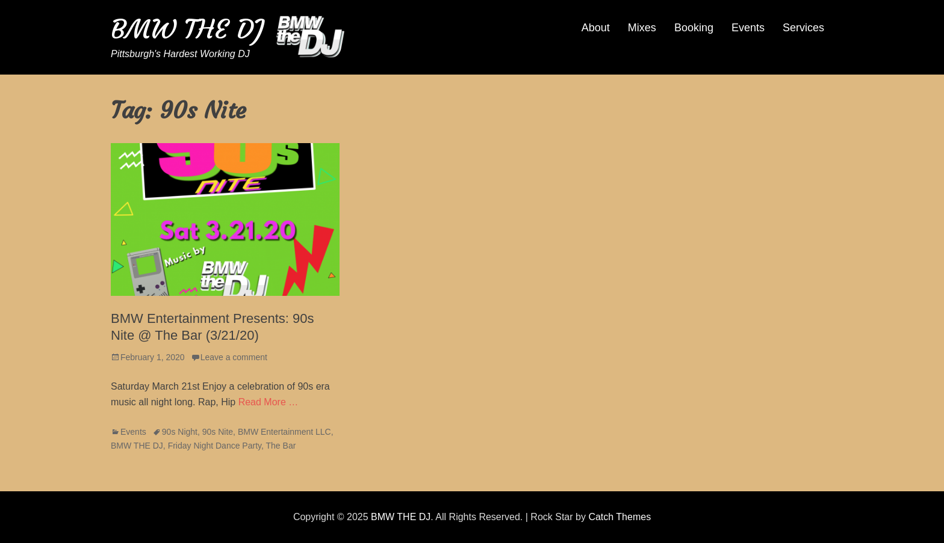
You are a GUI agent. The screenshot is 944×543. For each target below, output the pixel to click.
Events (748, 28)
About (596, 28)
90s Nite (217, 432)
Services (803, 28)
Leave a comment (233, 357)
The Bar (281, 445)
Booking (693, 28)
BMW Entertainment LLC (284, 432)
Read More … (268, 402)
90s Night (179, 432)
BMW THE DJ (187, 29)
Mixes (642, 28)
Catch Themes (619, 517)
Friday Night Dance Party (214, 445)
